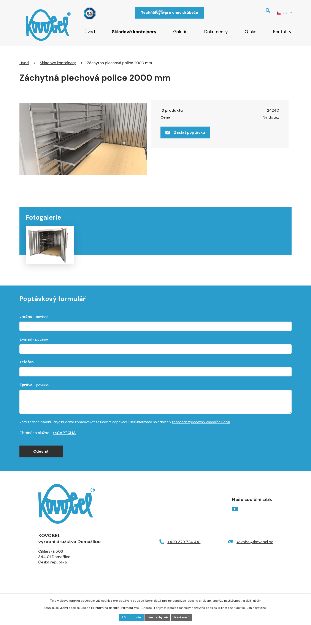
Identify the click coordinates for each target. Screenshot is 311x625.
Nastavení (182, 617)
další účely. (253, 600)
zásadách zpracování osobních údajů (201, 435)
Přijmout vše (130, 617)
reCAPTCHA (64, 446)
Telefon (26, 376)
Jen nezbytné (157, 617)
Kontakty (282, 32)
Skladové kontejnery (134, 32)
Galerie (180, 32)
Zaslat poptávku (185, 133)
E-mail (33, 353)
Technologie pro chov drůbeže (169, 12)
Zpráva (34, 398)
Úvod (90, 32)
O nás (250, 32)
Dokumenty (216, 32)
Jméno (34, 330)
